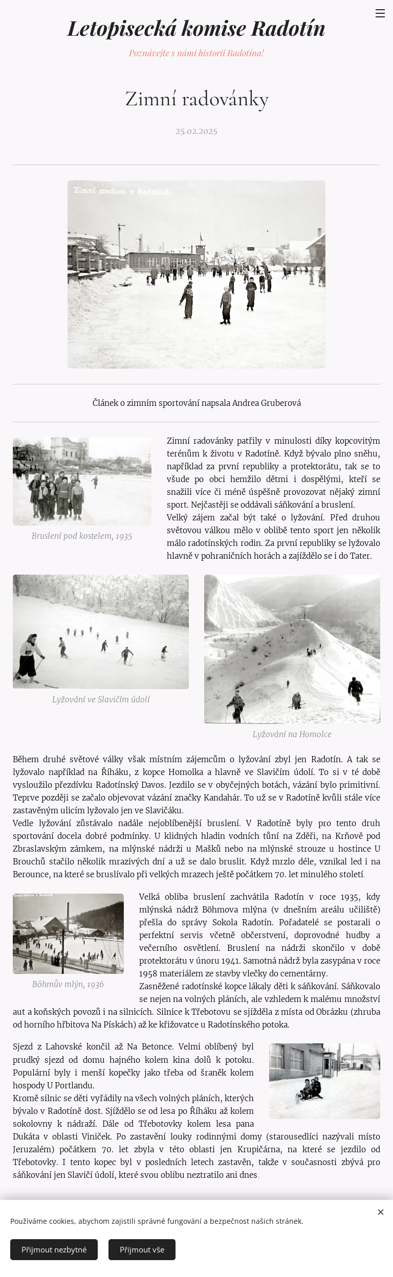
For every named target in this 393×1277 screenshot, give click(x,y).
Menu (380, 13)
